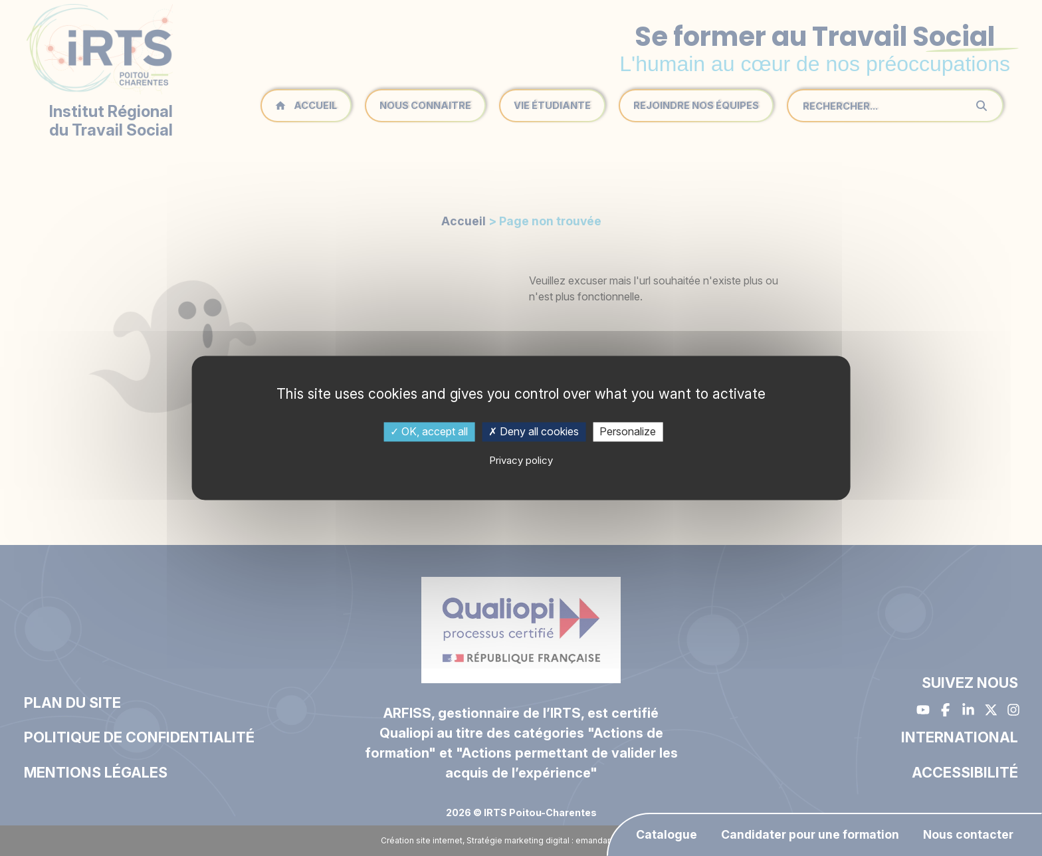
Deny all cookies (533, 431)
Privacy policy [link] (521, 460)
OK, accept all (429, 431)
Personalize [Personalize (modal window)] (627, 431)
